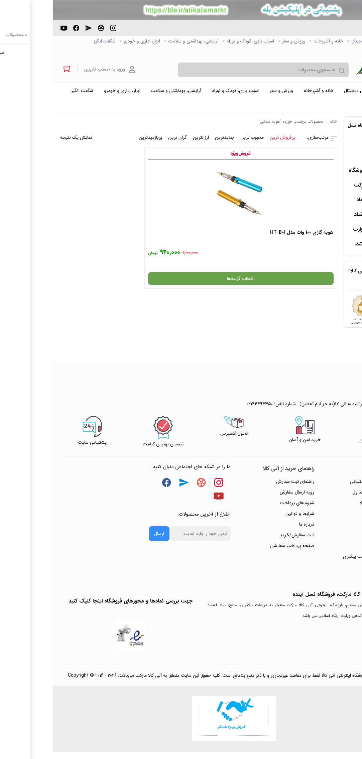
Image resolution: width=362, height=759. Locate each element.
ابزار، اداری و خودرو (89, 41)
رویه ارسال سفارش (244, 496)
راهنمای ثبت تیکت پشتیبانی (323, 486)
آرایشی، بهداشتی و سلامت (140, 41)
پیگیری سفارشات (334, 528)
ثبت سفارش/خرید (244, 539)
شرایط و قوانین (247, 518)
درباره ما (253, 528)
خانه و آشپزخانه (275, 41)
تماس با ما (340, 539)
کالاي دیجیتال (311, 41)
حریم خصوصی (336, 518)
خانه (280, 126)
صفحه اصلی (343, 41)
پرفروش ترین (229, 141)
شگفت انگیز (52, 41)
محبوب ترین (199, 141)
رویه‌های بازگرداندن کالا (328, 507)
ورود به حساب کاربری (55, 70)
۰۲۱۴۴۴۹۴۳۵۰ (330, 31)
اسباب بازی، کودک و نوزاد (197, 41)
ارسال (106, 538)
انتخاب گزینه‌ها (249, 278)
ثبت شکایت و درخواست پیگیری (320, 560)
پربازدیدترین (97, 141)
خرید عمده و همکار (337, 52)
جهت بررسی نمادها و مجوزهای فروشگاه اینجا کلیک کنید (78, 605)
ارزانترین (148, 141)
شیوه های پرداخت (244, 507)
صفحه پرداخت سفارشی (239, 550)
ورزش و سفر (241, 41)
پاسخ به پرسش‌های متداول (324, 496)
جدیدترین (172, 141)
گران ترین (124, 141)
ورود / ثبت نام (336, 550)
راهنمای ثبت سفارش (242, 486)
